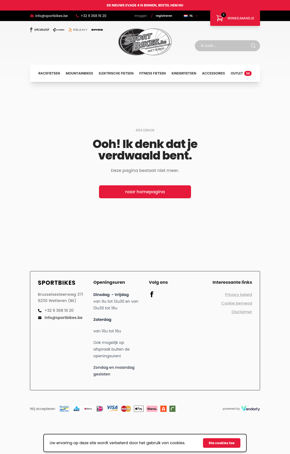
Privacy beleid (238, 294)
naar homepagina (145, 192)
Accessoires (213, 73)
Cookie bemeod (236, 303)
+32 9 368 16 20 (90, 15)
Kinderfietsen (184, 73)
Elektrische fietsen (116, 73)
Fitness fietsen (152, 73)
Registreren (164, 16)
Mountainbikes (79, 73)
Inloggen (140, 16)
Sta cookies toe (222, 443)
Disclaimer (242, 312)
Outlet (241, 73)
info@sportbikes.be (49, 15)
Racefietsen (49, 73)
